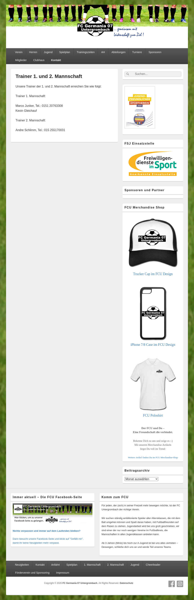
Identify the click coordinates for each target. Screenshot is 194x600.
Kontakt (56, 60)
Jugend (48, 52)
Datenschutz (126, 583)
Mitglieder (21, 60)
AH (103, 52)
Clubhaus (39, 60)
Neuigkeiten (22, 564)
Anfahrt (55, 564)
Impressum (62, 572)
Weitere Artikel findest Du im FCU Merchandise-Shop (153, 457)
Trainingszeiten (86, 52)
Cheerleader (153, 564)
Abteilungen (119, 52)
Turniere (137, 52)
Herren (33, 52)
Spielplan (64, 52)
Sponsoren (155, 52)
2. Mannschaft (115, 564)
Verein (19, 52)
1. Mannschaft (92, 564)
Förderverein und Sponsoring (32, 572)
